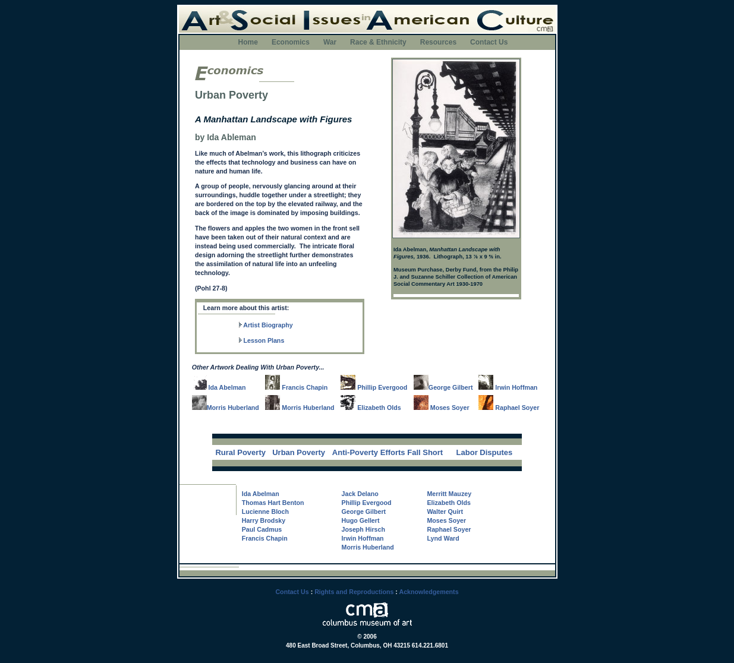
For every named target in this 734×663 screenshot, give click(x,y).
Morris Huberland (233, 407)
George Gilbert (451, 387)
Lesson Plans (264, 340)
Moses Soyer (442, 407)
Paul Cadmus (262, 529)
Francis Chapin (296, 387)
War (329, 42)
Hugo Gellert (361, 520)
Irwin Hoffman (507, 387)
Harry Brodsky (263, 520)
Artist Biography (267, 325)
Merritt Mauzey (449, 493)
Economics (291, 42)
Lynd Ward (443, 538)
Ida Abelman (219, 387)
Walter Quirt (445, 511)
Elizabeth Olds (371, 407)
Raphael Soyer (508, 407)
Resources (438, 42)
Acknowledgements (428, 591)
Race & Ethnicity (378, 42)
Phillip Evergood (374, 387)
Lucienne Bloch (265, 511)
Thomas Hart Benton (273, 502)
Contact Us (489, 42)
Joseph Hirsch (363, 529)
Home (248, 42)
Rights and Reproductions (353, 591)
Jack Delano (360, 493)
